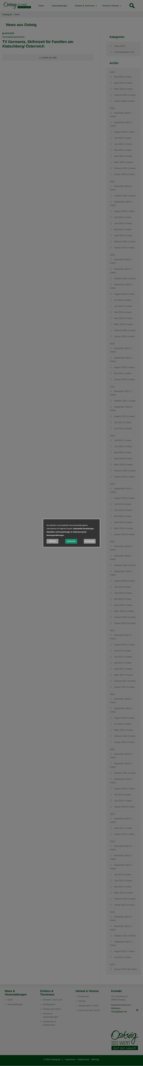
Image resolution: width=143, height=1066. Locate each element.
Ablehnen (52, 541)
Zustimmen (71, 541)
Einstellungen (90, 541)
